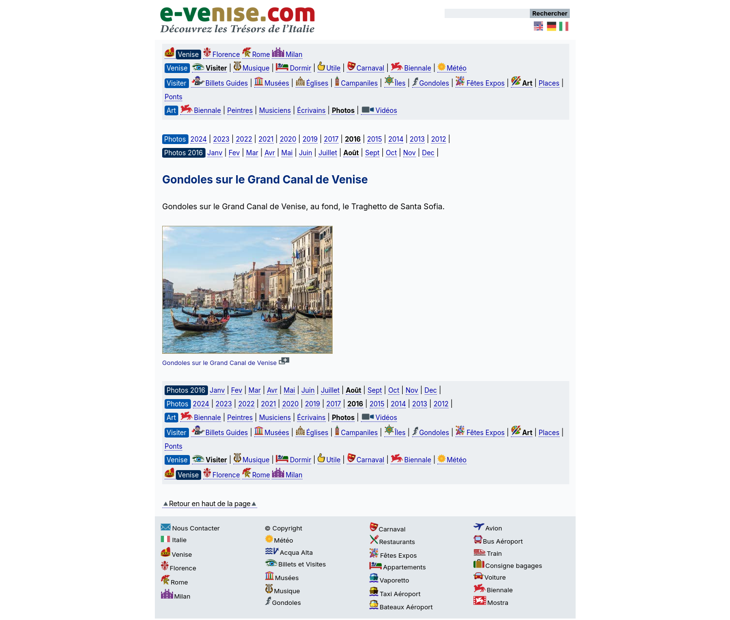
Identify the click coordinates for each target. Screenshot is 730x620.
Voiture (489, 577)
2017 (331, 139)
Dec (428, 153)
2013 (417, 139)
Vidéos (379, 110)
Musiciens (275, 110)
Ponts (173, 97)
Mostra (490, 602)
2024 (198, 139)
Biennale (411, 68)
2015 (374, 139)
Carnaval (365, 68)
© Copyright (283, 528)
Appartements (397, 567)
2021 (266, 139)
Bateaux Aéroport (401, 607)
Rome (256, 54)
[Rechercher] (487, 13)
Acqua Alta (289, 552)
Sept (372, 153)
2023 (221, 139)
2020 (288, 139)
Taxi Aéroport (395, 594)
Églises (312, 83)
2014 (395, 139)
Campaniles (356, 83)
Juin (305, 153)
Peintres (240, 110)
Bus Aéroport (498, 541)
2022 (244, 139)
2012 (438, 139)
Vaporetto (389, 580)
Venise (176, 554)
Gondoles (430, 83)
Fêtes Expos (480, 83)
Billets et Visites (295, 564)
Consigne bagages (508, 565)
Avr (269, 153)
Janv (215, 153)
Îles (395, 83)
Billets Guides (219, 83)
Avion (488, 528)
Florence (221, 54)
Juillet (327, 153)
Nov (409, 153)
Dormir (293, 68)
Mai (287, 153)
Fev (234, 153)
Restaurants (392, 542)
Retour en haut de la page (209, 503)
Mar (252, 153)
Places (549, 83)
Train (487, 553)
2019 (310, 139)
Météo (452, 68)
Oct (391, 153)
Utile (329, 68)
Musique (251, 68)
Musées (271, 83)
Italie (174, 540)
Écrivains (311, 110)
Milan (287, 54)
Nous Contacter (190, 528)
